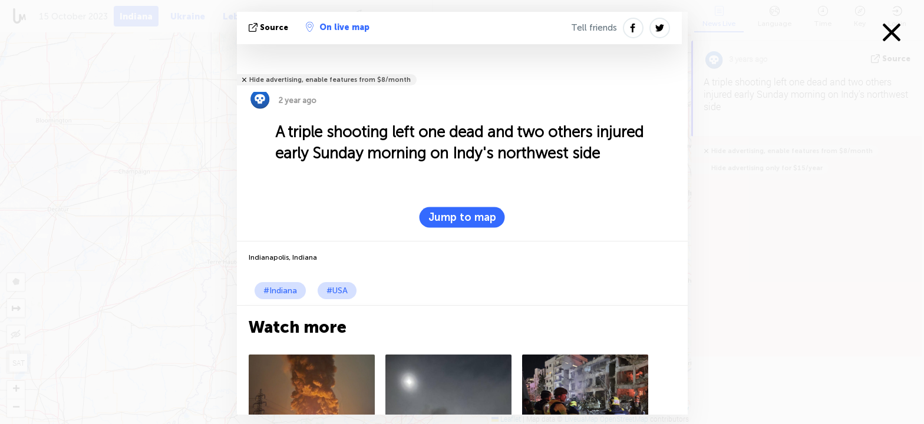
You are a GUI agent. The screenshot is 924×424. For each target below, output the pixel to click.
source (269, 27)
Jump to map (462, 217)
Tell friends (594, 27)
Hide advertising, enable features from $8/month (330, 80)
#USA (337, 291)
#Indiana (280, 291)
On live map (337, 27)
